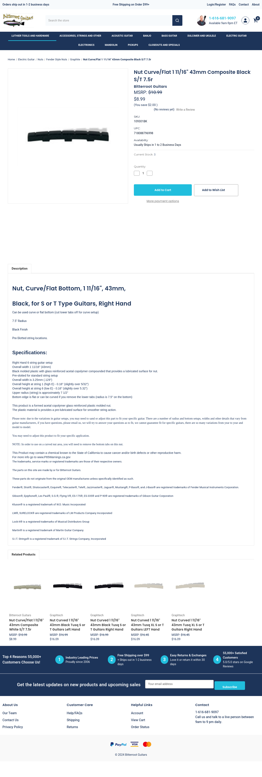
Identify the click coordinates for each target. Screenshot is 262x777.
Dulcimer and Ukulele (203, 36)
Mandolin (113, 45)
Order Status (140, 725)
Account (137, 711)
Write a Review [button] (185, 110)
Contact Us (10, 718)
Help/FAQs (74, 711)
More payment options (163, 201)
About (256, 4)
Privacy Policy (12, 725)
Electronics (88, 45)
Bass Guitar (171, 36)
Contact (244, 4)
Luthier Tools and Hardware (32, 36)
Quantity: (140, 166)
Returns (72, 725)
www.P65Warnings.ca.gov (53, 457)
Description (19, 268)
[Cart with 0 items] (256, 20)
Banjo (149, 36)
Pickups (135, 45)
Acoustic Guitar (124, 36)
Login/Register (216, 4)
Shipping (73, 718)
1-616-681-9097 (222, 18)
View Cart (138, 718)
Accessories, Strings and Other (82, 36)
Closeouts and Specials (166, 45)
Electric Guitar (238, 36)
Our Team (9, 711)
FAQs (232, 4)
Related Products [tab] (23, 554)
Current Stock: (145, 154)
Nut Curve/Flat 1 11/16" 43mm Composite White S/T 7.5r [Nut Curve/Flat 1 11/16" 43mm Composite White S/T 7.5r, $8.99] (26, 625)
